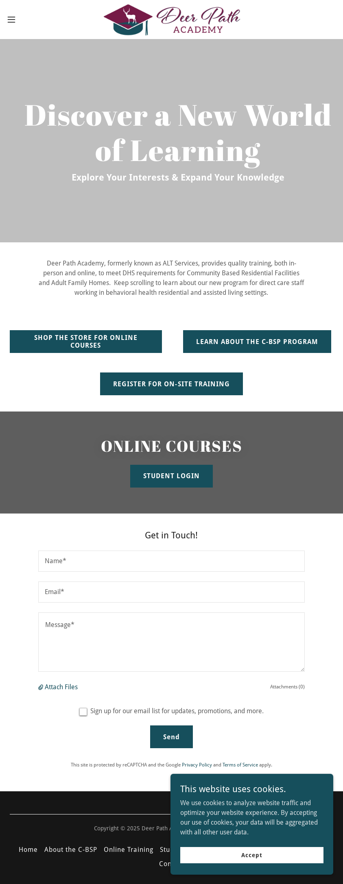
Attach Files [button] (61, 687)
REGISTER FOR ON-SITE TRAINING (171, 384)
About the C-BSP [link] (70, 850)
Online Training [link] (128, 850)
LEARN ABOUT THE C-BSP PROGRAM (257, 342)
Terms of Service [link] (240, 765)
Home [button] (28, 850)
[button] (28, 19)
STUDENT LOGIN (171, 476)
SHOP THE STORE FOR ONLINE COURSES (86, 341)
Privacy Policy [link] (197, 765)
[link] (171, 19)
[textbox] (171, 561)
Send (171, 737)
